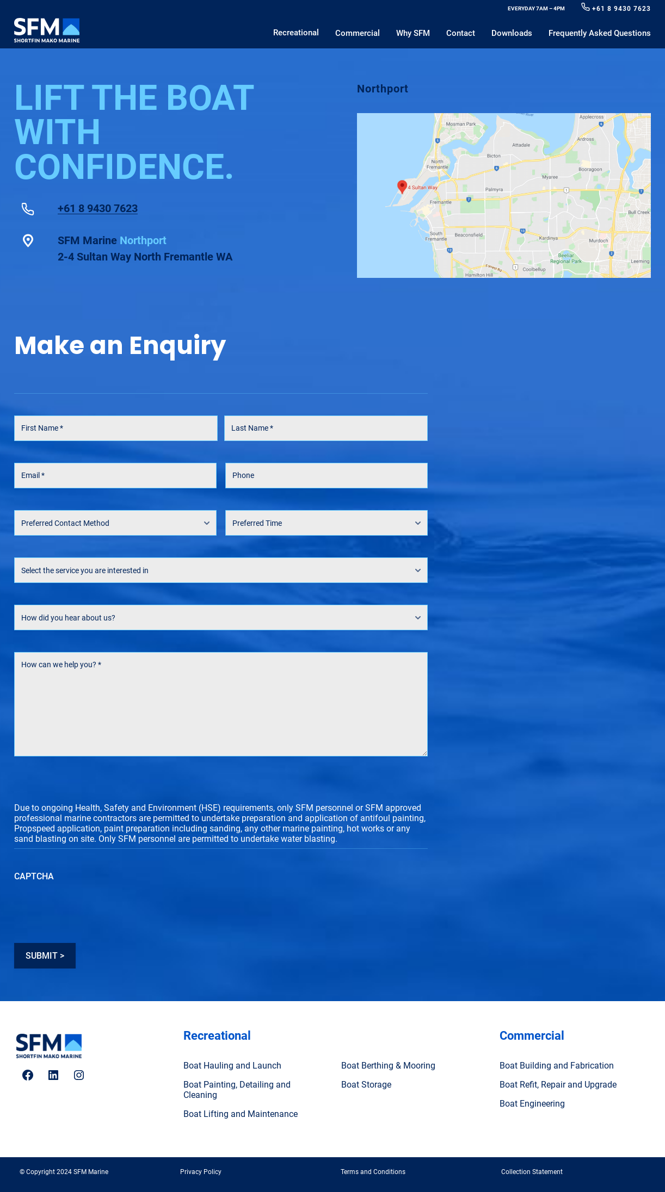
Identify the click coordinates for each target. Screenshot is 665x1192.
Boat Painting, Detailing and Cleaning (237, 1089)
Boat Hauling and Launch (232, 1065)
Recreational (217, 1035)
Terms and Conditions (373, 1172)
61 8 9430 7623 (623, 9)
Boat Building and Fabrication (557, 1065)
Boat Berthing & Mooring (388, 1065)
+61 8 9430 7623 (98, 208)
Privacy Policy (200, 1172)
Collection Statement (532, 1172)
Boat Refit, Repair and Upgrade (558, 1084)
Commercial (532, 1035)
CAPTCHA (34, 876)
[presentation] (97, 908)
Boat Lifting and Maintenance (240, 1114)
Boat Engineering (532, 1103)
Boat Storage (366, 1084)
